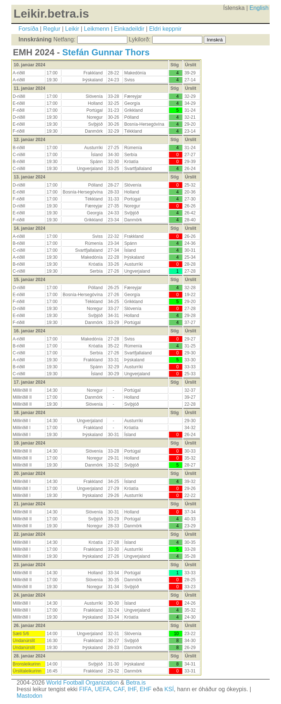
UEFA (102, 689)
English (259, 8)
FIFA (85, 689)
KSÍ (169, 689)
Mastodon (29, 696)
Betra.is (136, 682)
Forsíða (28, 29)
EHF (145, 689)
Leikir (72, 29)
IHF (132, 689)
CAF (118, 689)
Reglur (51, 29)
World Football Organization (82, 682)
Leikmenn (96, 29)
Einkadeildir (129, 29)
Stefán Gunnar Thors (106, 52)
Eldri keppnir (165, 29)
